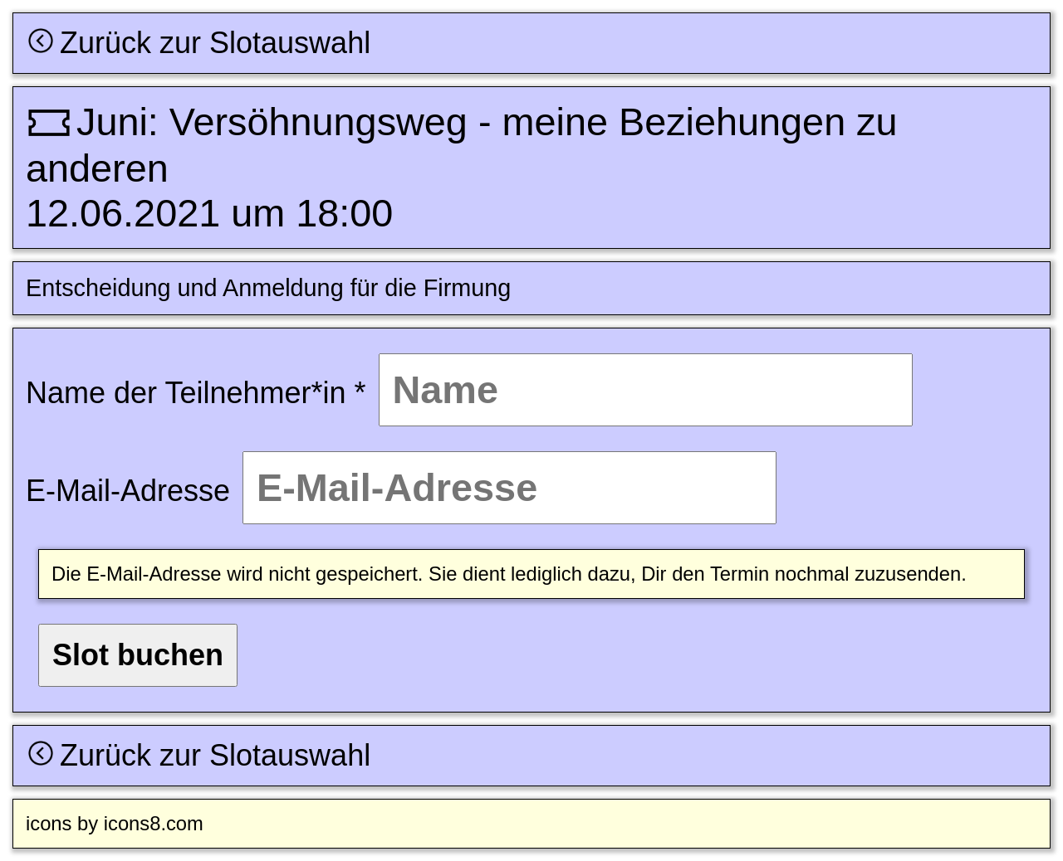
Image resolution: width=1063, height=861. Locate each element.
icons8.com (153, 823)
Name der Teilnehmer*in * (196, 393)
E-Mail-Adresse (128, 491)
